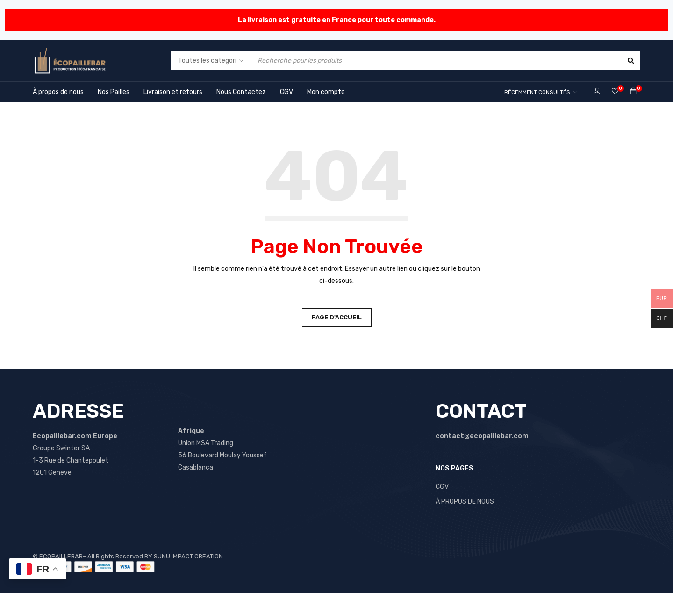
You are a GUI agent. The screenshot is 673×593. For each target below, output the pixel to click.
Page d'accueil (337, 317)
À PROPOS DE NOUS (465, 502)
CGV (442, 487)
